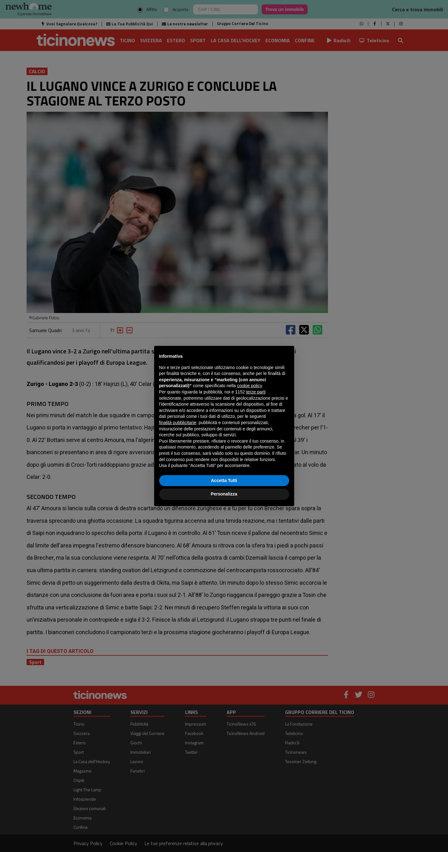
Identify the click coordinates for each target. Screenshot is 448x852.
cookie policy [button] (249, 385)
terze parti (255, 391)
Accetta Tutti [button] (224, 480)
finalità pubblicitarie (177, 422)
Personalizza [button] (224, 493)
